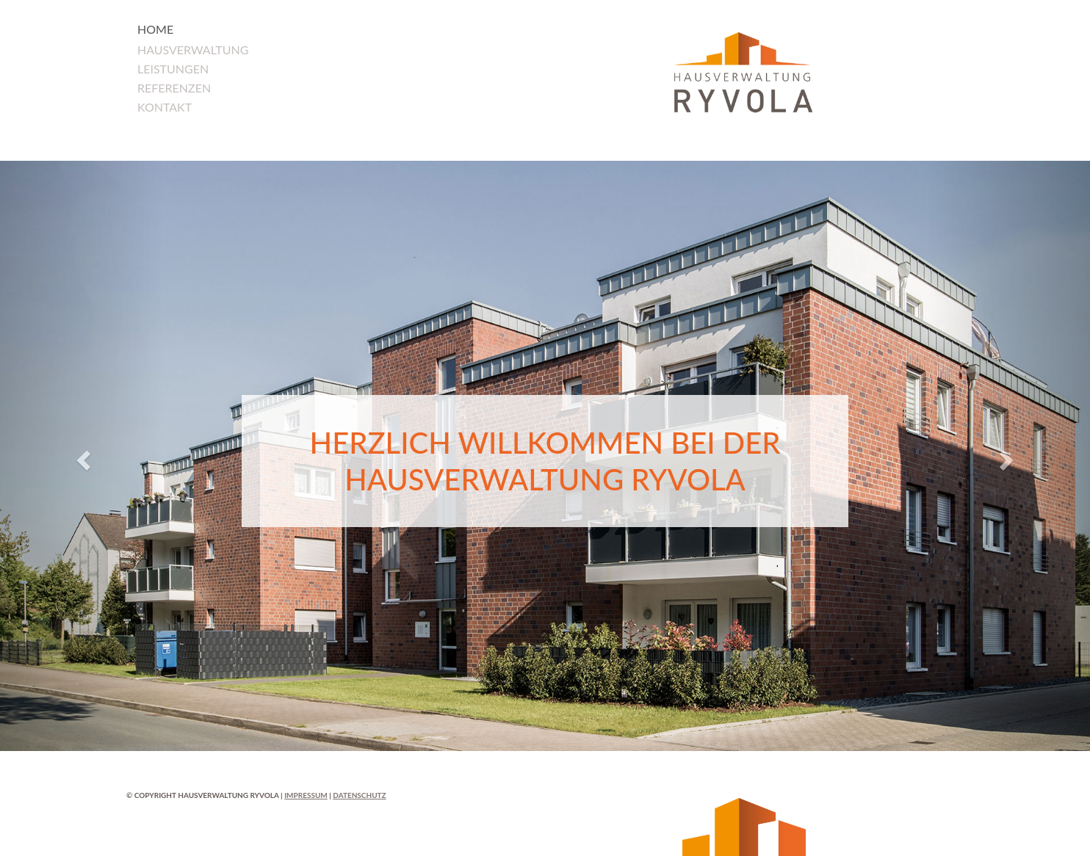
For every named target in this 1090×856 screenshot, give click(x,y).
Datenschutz (359, 795)
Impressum (306, 795)
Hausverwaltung (193, 50)
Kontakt (164, 107)
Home (155, 29)
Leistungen (173, 69)
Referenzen (174, 88)
